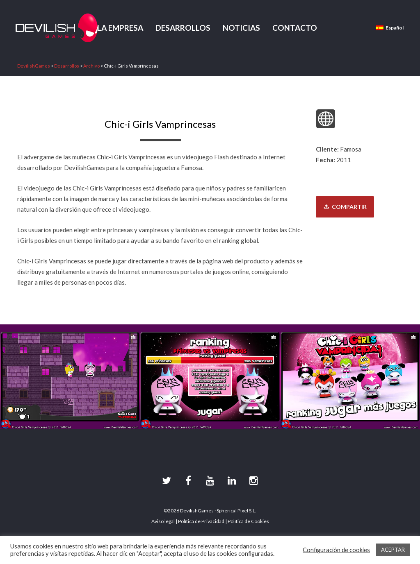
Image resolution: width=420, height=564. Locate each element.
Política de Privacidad (201, 521)
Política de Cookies (248, 521)
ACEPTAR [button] (393, 549)
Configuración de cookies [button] (336, 549)
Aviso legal (163, 521)
